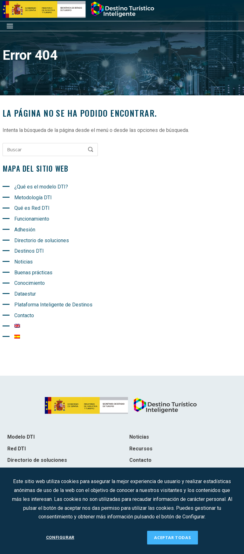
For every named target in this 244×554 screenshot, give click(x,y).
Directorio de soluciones (41, 240)
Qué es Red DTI (32, 208)
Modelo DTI (21, 437)
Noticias (23, 262)
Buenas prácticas (33, 273)
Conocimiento (29, 283)
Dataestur (25, 294)
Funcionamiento (31, 219)
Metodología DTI (33, 198)
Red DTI (16, 449)
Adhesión (24, 230)
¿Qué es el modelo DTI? (41, 187)
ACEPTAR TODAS (172, 537)
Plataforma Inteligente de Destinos (53, 305)
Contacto (24, 315)
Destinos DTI (29, 251)
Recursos (140, 449)
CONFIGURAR (60, 537)
